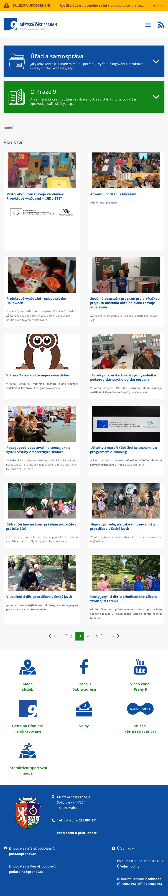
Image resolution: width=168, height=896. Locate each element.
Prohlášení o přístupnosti (77, 833)
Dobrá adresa (84, 689)
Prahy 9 (140, 689)
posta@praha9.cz (22, 854)
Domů (8, 128)
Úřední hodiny (128, 866)
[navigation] (84, 61)
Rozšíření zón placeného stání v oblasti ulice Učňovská (103, 5)
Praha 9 (84, 684)
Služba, (140, 726)
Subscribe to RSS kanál (161, 24)
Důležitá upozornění (32, 5)
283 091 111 (88, 820)
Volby (84, 726)
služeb (27, 689)
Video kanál (140, 684)
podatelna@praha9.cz (26, 872)
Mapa (28, 684)
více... (139, 5)
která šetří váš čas (140, 731)
